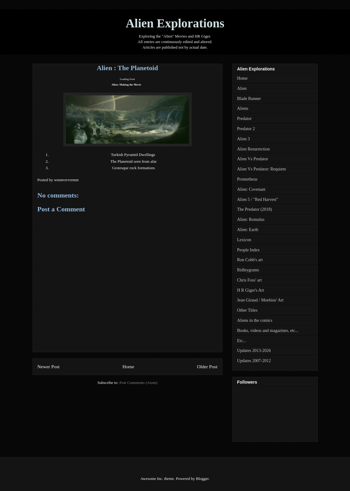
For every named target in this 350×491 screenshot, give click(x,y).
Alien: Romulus (251, 219)
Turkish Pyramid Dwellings (133, 154)
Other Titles (247, 310)
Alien (242, 88)
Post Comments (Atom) (138, 382)
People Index (248, 250)
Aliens (243, 108)
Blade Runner (249, 98)
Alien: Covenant (251, 189)
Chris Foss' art (249, 280)
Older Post (207, 366)
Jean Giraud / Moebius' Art (260, 300)
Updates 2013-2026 (254, 350)
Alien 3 (243, 139)
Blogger (202, 478)
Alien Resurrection (253, 149)
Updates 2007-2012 (254, 360)
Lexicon (244, 240)
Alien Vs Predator (252, 159)
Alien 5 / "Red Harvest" (257, 199)
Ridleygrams (248, 270)
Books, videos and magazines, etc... (267, 330)
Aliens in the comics (255, 320)
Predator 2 (246, 128)
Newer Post (48, 366)
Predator (244, 118)
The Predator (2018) (254, 209)
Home (128, 366)
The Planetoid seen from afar (133, 161)
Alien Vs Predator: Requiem (261, 169)
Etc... (241, 340)
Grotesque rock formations (133, 168)
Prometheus (247, 179)
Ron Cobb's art (250, 259)
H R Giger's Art (250, 290)
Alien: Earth (247, 229)
